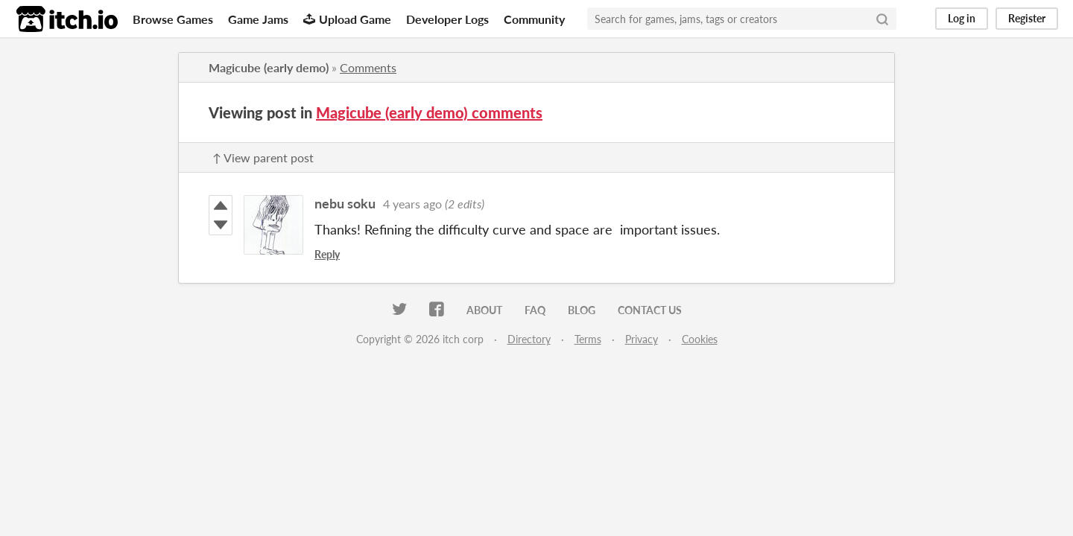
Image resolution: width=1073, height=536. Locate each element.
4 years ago (412, 204)
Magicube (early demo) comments (429, 112)
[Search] (882, 18)
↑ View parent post (263, 157)
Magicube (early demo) (269, 67)
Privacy (641, 339)
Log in (961, 18)
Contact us (650, 310)
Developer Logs (447, 19)
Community (534, 19)
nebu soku (345, 203)
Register (1026, 18)
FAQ (535, 310)
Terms (588, 339)
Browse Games (173, 19)
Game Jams (258, 19)
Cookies (700, 339)
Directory (529, 339)
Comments (368, 67)
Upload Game (347, 19)
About (484, 310)
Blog (581, 310)
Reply (327, 254)
